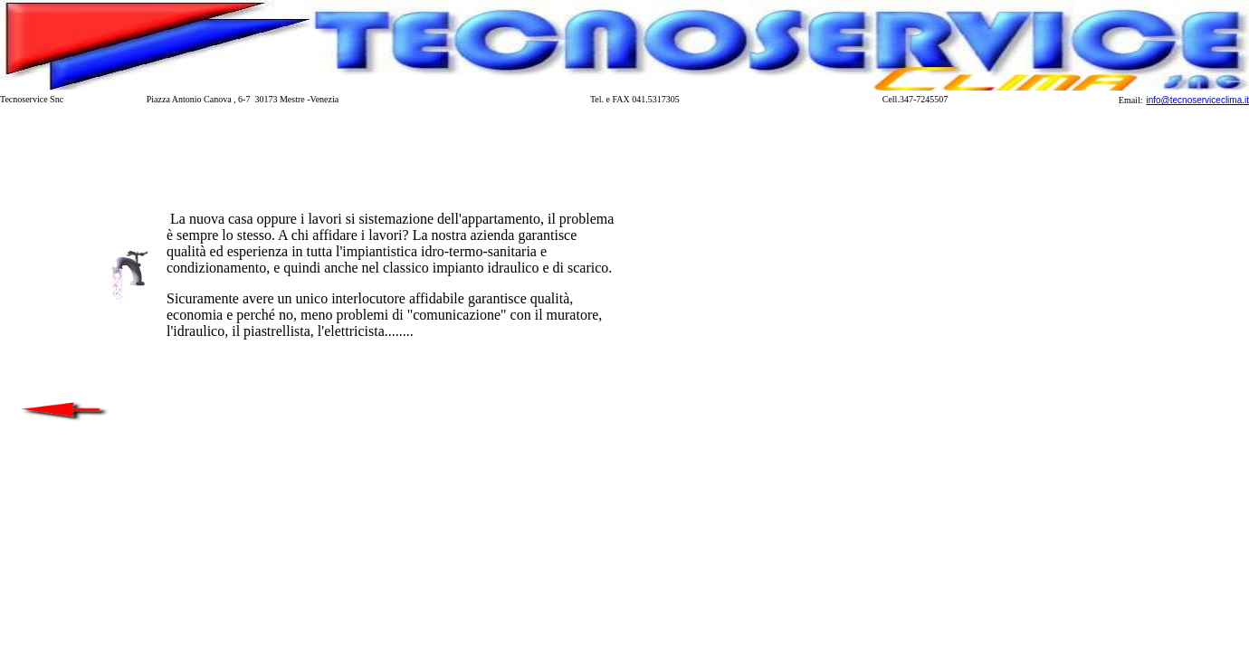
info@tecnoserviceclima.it (1197, 100)
